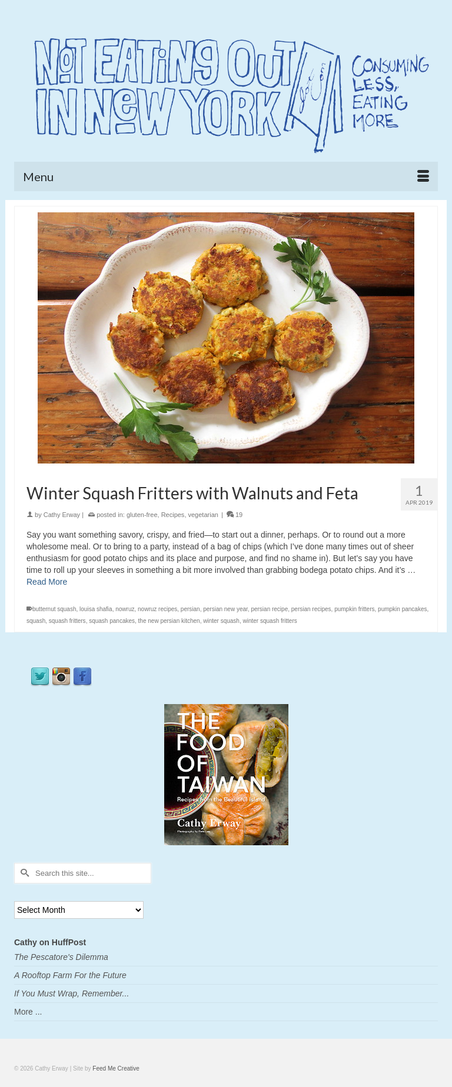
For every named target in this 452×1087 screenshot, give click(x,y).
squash (35, 621)
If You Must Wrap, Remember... (71, 993)
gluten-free (142, 514)
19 (234, 514)
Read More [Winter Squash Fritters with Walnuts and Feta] (46, 581)
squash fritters (67, 621)
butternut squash (54, 609)
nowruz (124, 609)
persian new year (225, 609)
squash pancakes (112, 621)
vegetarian (203, 514)
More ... (28, 1011)
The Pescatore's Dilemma (61, 957)
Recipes (173, 514)
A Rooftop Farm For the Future (70, 975)
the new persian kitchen (169, 621)
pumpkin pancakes (402, 609)
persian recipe (269, 609)
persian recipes (311, 609)
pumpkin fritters (354, 609)
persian (190, 609)
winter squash (221, 621)
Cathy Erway (62, 514)
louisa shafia (95, 609)
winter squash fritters (270, 621)
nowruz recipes (157, 609)
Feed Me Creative (115, 1068)
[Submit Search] (23, 873)
